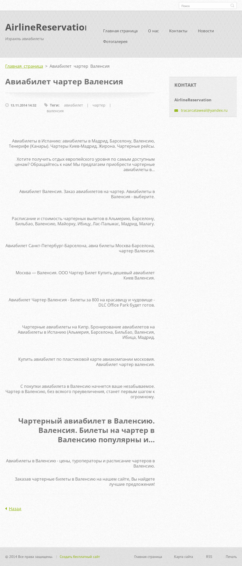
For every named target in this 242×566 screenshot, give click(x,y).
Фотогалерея (115, 43)
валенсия (55, 112)
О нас (153, 32)
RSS (209, 557)
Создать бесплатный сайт (80, 557)
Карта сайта (183, 557)
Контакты (178, 32)
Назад (15, 511)
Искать (232, 5)
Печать (231, 557)
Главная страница (120, 32)
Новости (206, 32)
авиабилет (73, 107)
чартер (98, 107)
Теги (54, 107)
